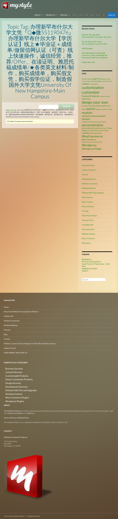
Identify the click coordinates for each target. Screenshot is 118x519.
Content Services (10, 371)
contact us (30, 413)
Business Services (11, 368)
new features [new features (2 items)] (102, 121)
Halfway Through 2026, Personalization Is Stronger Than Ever (96, 35)
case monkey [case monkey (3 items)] (96, 81)
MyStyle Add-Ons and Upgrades (16, 386)
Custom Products (89, 170)
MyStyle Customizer (90, 183)
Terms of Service (10, 417)
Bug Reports (86, 259)
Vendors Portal (10, 348)
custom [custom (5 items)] (85, 83)
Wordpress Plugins (11, 395)
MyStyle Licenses (10, 389)
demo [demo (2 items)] (108, 96)
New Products (87, 202)
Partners (7, 329)
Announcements (88, 165)
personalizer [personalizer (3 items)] (96, 128)
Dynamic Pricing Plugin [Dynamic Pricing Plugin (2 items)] (89, 105)
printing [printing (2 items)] (90, 130)
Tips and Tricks (88, 220)
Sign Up (111, 15)
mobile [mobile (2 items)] (110, 109)
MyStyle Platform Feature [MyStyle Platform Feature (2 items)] (90, 121)
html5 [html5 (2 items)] (109, 105)
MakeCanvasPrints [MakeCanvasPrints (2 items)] (101, 109)
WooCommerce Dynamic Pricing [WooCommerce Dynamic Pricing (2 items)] (92, 142)
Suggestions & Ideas (89, 268)
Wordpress (86, 243)
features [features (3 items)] (99, 105)
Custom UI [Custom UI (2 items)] (102, 96)
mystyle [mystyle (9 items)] (87, 112)
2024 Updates (87, 48)
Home (8, 110)
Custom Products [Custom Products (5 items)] (90, 95)
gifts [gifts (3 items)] (105, 105)
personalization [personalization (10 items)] (92, 124)
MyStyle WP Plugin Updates (93, 192)
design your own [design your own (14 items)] (95, 102)
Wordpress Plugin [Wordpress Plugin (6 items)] (92, 148)
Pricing (64, 15)
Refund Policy (23, 417)
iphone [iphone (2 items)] (84, 109)
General (85, 174)
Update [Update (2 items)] (106, 130)
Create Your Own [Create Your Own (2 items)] (106, 81)
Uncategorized (87, 224)
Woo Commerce (88, 238)
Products (50, 15)
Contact (7, 339)
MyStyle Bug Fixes (89, 179)
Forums (13, 110)
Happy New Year (88, 62)
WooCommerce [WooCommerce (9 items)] (92, 136)
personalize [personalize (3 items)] (86, 128)
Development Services (12, 383)
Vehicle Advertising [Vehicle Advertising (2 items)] (96, 133)
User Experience (88, 229)
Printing (85, 211)
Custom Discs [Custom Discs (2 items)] (94, 83)
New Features (87, 197)
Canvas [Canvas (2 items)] (108, 78)
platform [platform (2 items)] (104, 128)
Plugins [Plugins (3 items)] (85, 130)
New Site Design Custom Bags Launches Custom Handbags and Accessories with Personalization (95, 54)
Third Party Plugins (89, 215)
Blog (5, 334)
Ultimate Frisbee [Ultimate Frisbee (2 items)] (98, 130)
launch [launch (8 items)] (90, 108)
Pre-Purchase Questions (91, 261)
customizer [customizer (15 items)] (91, 92)
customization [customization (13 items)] (93, 87)
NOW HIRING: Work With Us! (16, 352)
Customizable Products (13, 374)
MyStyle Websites (11, 325)
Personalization (88, 206)
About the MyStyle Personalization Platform (21, 311)
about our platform (15, 413)
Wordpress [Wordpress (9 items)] (89, 145)
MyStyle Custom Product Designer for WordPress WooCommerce (30, 343)
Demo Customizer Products (15, 377)
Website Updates (88, 233)
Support (85, 270)
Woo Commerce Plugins (13, 392)
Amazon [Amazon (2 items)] (89, 78)
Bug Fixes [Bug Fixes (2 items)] (102, 78)
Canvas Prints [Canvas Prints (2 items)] (86, 81)
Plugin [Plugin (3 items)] (109, 128)
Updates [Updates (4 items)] (85, 132)
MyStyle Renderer (89, 188)
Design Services (10, 380)
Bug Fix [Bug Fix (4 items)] (96, 78)
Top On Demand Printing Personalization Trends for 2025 (94, 42)
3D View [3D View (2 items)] (84, 78)
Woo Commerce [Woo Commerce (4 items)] (89, 139)
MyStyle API (8, 316)
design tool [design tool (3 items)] (86, 98)
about (38, 15)
